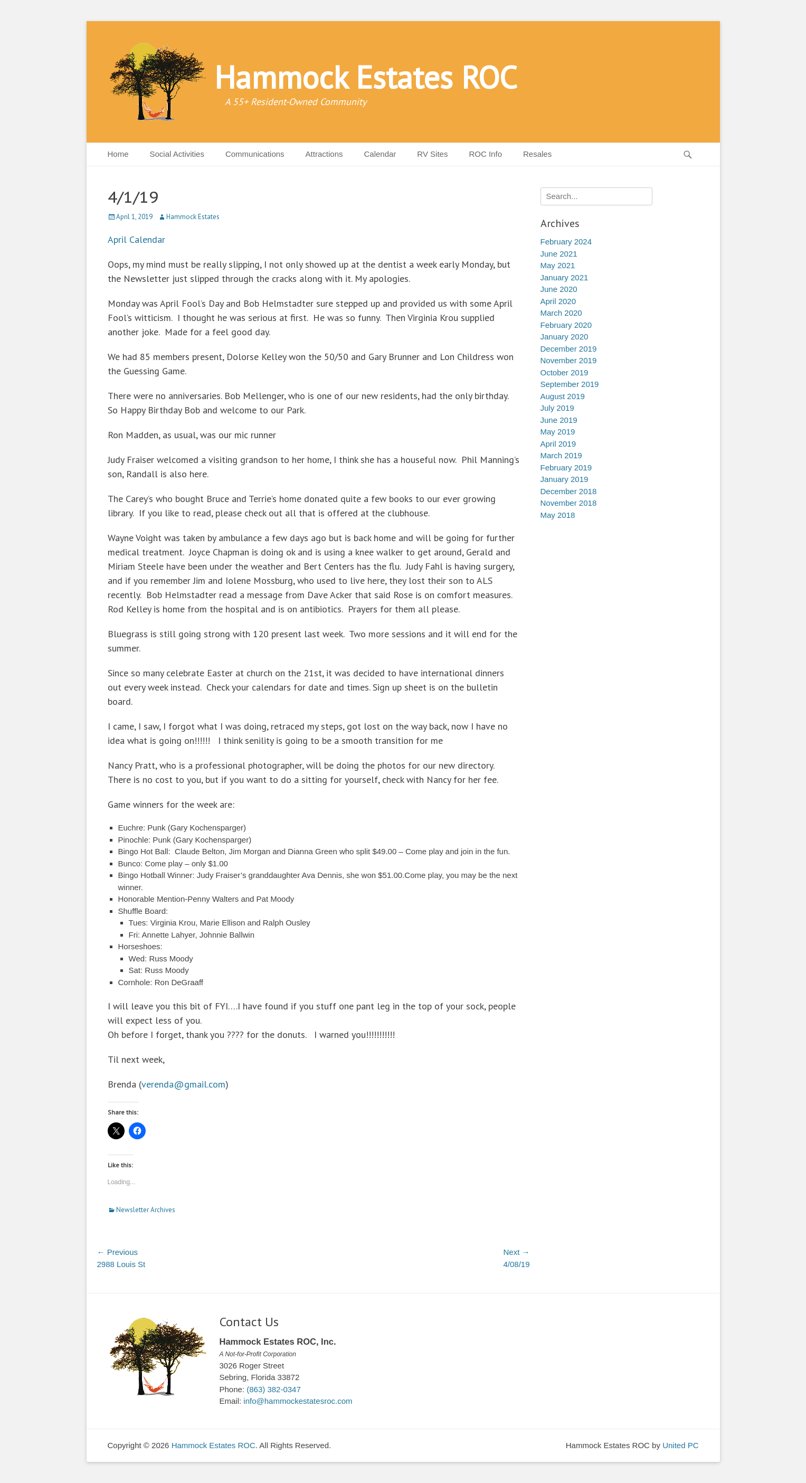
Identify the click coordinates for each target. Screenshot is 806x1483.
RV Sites (432, 153)
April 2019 (558, 443)
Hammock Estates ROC (365, 77)
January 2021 (565, 277)
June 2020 (559, 289)
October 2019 (565, 372)
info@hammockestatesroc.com (297, 1400)
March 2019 (561, 455)
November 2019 (569, 360)
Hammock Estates (193, 216)
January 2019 (565, 479)
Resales (537, 153)
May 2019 (558, 431)
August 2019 (563, 396)
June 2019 (559, 419)
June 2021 (559, 253)
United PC (680, 1445)
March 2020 (561, 312)
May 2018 (558, 515)
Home (118, 153)
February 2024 (566, 241)
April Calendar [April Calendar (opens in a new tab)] (136, 239)
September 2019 (570, 384)
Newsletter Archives (145, 1209)
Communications (255, 153)
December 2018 (569, 491)
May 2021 (558, 265)
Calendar (380, 153)
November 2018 (569, 502)
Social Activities (177, 153)
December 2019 (569, 348)
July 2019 (557, 407)
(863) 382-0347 (273, 1389)
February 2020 (566, 324)
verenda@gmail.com (183, 1084)
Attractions (324, 153)
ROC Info (485, 153)
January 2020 (565, 336)
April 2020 (558, 301)
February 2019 (566, 467)
